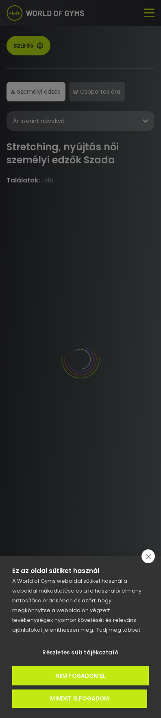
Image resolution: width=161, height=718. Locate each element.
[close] (148, 556)
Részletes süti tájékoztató (80, 653)
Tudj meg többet (118, 630)
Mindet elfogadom (79, 699)
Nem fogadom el (80, 676)
